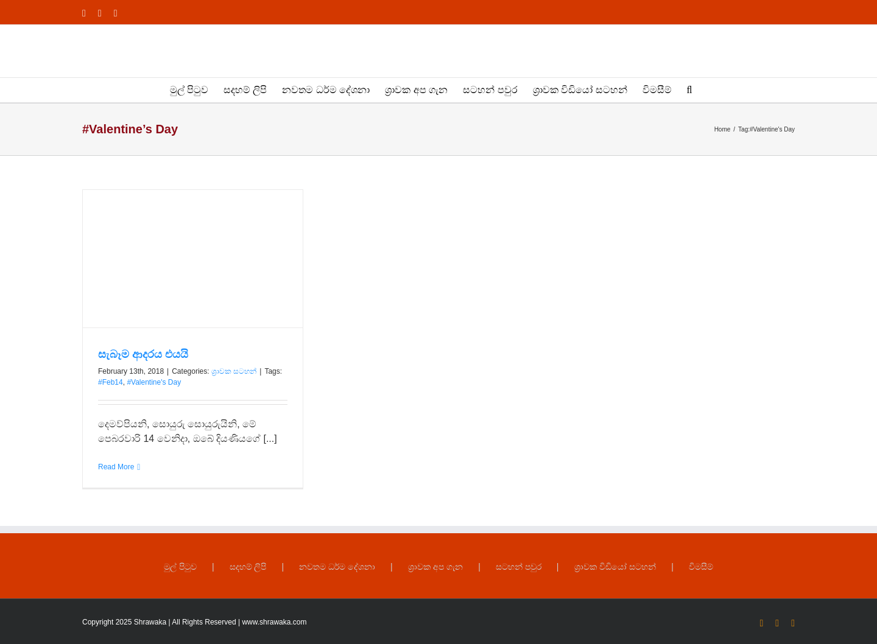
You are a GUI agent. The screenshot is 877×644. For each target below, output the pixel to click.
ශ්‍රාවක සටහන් (233, 371)
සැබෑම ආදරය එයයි (143, 354)
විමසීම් (701, 567)
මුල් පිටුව (180, 567)
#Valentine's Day (154, 382)
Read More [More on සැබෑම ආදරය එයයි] (116, 467)
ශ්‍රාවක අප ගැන (435, 567)
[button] (689, 90)
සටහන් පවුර (518, 567)
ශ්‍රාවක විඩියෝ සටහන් (615, 567)
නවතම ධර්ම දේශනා (337, 567)
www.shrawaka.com (274, 622)
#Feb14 (110, 382)
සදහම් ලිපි (248, 567)
